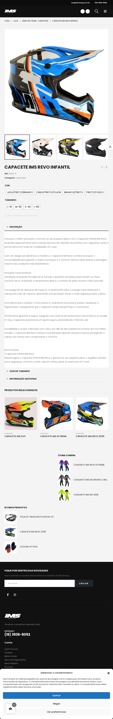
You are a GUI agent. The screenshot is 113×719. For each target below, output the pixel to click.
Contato (8, 652)
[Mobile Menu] (105, 11)
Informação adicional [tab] (23, 378)
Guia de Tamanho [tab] (20, 371)
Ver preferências (56, 711)
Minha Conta (10, 656)
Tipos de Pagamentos (15, 660)
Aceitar (56, 695)
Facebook (8, 595)
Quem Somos (11, 649)
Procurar (8, 667)
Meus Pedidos (11, 663)
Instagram (15, 595)
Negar (56, 703)
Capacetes (20, 178)
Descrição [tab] (16, 226)
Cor (7, 185)
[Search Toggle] (96, 11)
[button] (108, 672)
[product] (21, 413)
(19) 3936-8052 (100, 2)
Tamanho (10, 199)
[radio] (20, 192)
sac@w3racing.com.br (79, 2)
